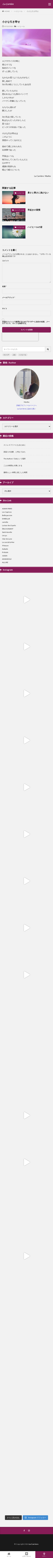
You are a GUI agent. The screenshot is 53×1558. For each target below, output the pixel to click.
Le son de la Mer (8, 542)
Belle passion (7, 515)
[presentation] (20, 337)
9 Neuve (5, 546)
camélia (5, 522)
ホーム (9, 1554)
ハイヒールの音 (35, 227)
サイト (4, 308)
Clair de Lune (7, 539)
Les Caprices (7, 512)
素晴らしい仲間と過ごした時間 (15, 472)
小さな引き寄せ (33, 11)
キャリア (6, 355)
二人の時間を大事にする (13, 465)
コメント (5, 261)
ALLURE (5, 562)
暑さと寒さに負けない (38, 192)
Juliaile (4, 556)
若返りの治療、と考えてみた (15, 452)
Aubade (5, 549)
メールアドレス (8, 297)
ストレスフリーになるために (15, 445)
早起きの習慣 (34, 210)
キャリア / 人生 (19, 210)
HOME (7, 11)
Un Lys (4, 535)
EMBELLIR (6, 519)
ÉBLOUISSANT (7, 529)
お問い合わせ (26, 1554)
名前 (4, 286)
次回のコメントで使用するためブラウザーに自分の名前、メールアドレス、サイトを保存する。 (26, 322)
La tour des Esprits (9, 525)
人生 (14, 355)
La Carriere (33, 1544)
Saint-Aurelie (7, 532)
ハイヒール (18, 11)
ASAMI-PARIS (7, 509)
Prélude (5, 552)
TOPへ (44, 1554)
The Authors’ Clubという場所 (15, 459)
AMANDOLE (7, 559)
